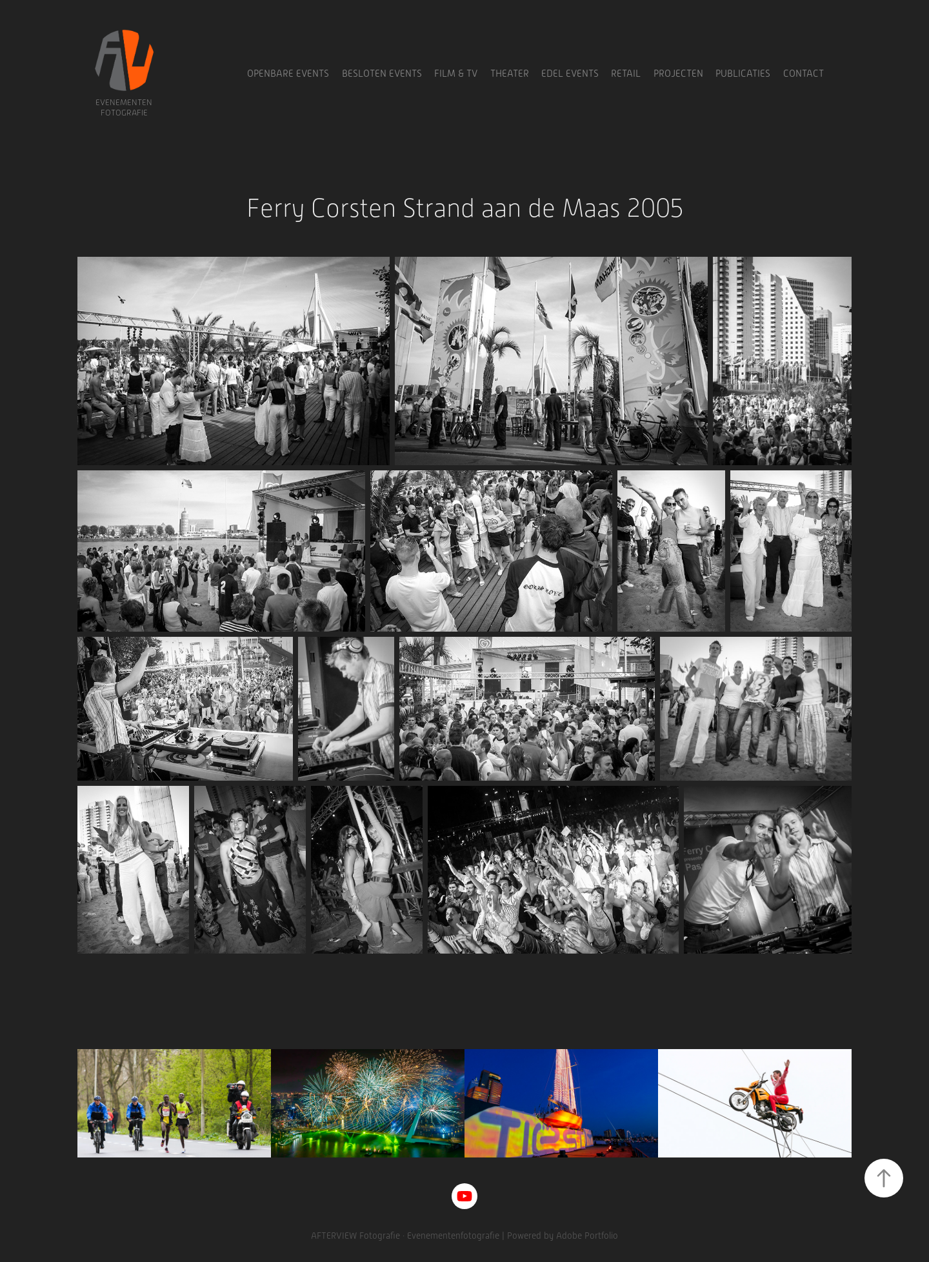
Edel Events (570, 73)
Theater (509, 73)
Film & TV (455, 73)
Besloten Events (382, 73)
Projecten (678, 73)
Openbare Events (288, 73)
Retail (626, 73)
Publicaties (742, 73)
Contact (803, 73)
